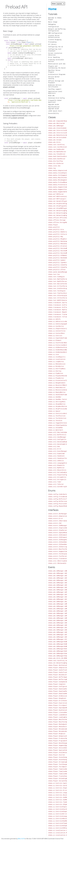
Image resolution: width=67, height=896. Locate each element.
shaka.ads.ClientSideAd (57, 128)
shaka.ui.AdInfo (54, 319)
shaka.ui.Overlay (54, 371)
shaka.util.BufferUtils (57, 435)
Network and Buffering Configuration (56, 30)
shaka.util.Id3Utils (56, 461)
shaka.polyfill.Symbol (56, 260)
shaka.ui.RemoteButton (56, 387)
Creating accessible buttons (56, 60)
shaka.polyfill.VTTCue (56, 270)
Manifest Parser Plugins (54, 71)
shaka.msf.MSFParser (56, 194)
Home (52, 9)
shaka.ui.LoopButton (56, 362)
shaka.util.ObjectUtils (57, 470)
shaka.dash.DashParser (56, 159)
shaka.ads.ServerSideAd (57, 137)
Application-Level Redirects (55, 92)
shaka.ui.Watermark (55, 430)
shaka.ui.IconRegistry (56, 357)
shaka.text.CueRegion (56, 277)
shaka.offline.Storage (56, 220)
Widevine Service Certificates (54, 86)
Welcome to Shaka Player (54, 19)
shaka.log (52, 168)
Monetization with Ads (56, 64)
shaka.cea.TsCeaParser (56, 154)
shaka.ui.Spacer (54, 411)
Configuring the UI (55, 47)
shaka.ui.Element (54, 340)
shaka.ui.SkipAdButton (56, 404)
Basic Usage (52, 22)
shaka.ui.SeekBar (54, 397)
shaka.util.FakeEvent (56, 456)
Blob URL (51, 96)
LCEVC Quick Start (55, 111)
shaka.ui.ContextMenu (56, 333)
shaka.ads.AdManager (56, 126)
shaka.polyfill (54, 227)
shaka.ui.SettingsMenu (56, 402)
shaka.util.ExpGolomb (56, 454)
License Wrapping (54, 40)
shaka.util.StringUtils (57, 479)
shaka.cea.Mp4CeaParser (57, 152)
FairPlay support (54, 89)
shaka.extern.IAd (54, 523)
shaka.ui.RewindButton (56, 392)
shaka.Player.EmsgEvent (57, 698)
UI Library (52, 44)
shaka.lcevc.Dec (54, 166)
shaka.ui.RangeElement (56, 383)
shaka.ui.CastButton (56, 326)
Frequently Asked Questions (54, 101)
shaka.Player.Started (56, 755)
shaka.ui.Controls (55, 336)
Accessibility (53, 113)
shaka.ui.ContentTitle (56, 331)
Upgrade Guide (53, 104)
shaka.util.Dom (54, 446)
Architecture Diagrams (56, 74)
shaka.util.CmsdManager (57, 437)
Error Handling (54, 57)
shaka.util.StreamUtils (57, 477)
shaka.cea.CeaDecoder (56, 149)
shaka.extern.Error (55, 518)
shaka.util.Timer (54, 482)
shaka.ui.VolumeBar (55, 428)
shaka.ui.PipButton (55, 373)
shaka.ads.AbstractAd (56, 123)
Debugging (52, 24)
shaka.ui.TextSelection (57, 418)
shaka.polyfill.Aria (56, 229)
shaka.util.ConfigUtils (57, 439)
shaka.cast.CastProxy (56, 145)
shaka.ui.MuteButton (56, 366)
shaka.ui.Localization (56, 359)
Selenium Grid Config (56, 98)
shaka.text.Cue (54, 274)
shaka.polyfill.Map (55, 237)
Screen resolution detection (55, 54)
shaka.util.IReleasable (57, 563)
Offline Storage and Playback (56, 82)
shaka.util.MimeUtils (56, 465)
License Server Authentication (54, 36)
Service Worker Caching (54, 78)
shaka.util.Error (54, 449)
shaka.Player (53, 225)
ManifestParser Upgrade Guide (54, 108)
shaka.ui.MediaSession (56, 364)
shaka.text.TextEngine (56, 291)
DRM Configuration (55, 33)
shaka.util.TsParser (56, 484)
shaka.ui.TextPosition (56, 416)
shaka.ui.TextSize (55, 421)
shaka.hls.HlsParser (56, 163)
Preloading (52, 42)
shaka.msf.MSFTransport (57, 199)
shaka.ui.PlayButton (56, 378)
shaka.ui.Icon (53, 354)
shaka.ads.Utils (54, 142)
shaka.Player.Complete (56, 684)
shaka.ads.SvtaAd (54, 140)
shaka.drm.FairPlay (55, 161)
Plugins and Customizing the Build (56, 67)
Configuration (53, 27)
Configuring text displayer (54, 50)
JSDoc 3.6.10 (21, 838)
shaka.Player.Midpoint (56, 734)
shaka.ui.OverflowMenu (56, 369)
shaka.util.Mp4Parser (56, 468)
